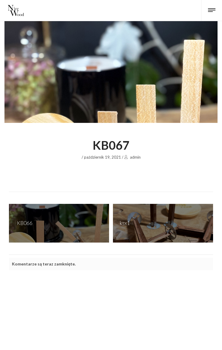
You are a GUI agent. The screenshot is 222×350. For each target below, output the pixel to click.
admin (135, 157)
